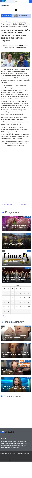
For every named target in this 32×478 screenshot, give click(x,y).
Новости (8, 22)
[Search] (21, 1)
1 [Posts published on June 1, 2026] (3, 293)
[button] (16, 10)
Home (2, 22)
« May (4, 316)
